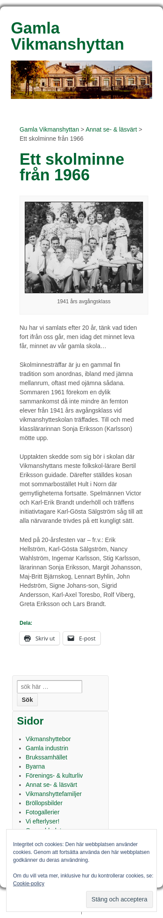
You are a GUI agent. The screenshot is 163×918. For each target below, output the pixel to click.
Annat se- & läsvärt (111, 129)
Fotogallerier (43, 812)
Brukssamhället (46, 757)
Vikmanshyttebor (48, 738)
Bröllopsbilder (44, 802)
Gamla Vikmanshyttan (49, 129)
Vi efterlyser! (43, 821)
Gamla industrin (47, 748)
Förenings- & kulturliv (54, 775)
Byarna (35, 766)
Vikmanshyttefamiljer (54, 793)
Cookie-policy (28, 884)
